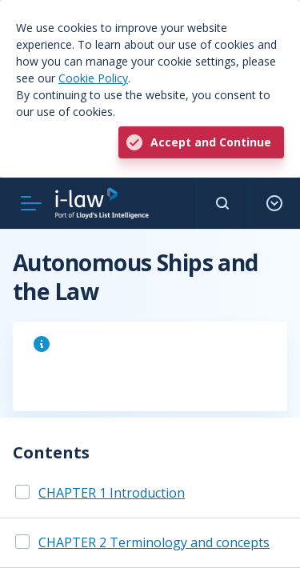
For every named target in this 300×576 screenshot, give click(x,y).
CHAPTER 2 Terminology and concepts (154, 542)
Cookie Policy (93, 78)
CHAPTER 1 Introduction (111, 493)
